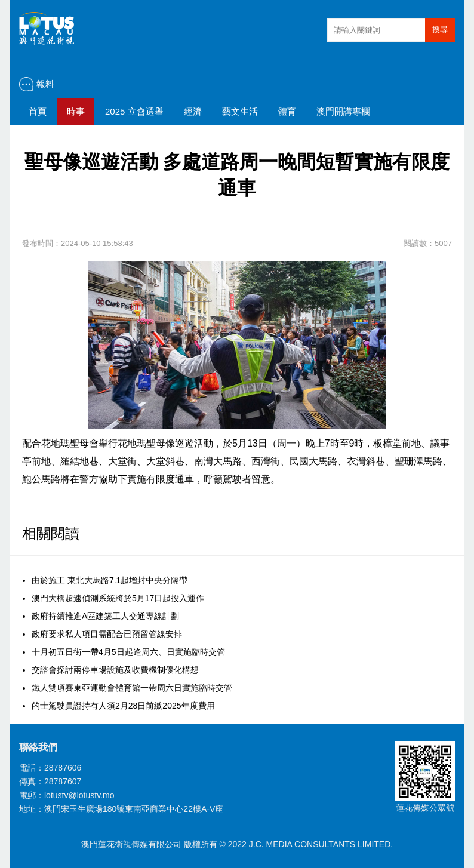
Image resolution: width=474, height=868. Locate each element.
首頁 (38, 111)
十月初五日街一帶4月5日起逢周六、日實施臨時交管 (128, 652)
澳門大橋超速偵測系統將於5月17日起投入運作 (118, 598)
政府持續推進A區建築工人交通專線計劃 (105, 616)
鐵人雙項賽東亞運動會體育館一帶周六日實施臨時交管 (132, 687)
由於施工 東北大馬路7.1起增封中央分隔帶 (109, 580)
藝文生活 (240, 111)
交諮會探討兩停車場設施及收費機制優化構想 (115, 670)
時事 (76, 111)
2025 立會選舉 (134, 111)
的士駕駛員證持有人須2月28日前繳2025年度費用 (123, 705)
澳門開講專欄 (343, 111)
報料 (45, 84)
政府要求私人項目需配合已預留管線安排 (107, 634)
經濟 (193, 111)
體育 (287, 111)
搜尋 (440, 29)
